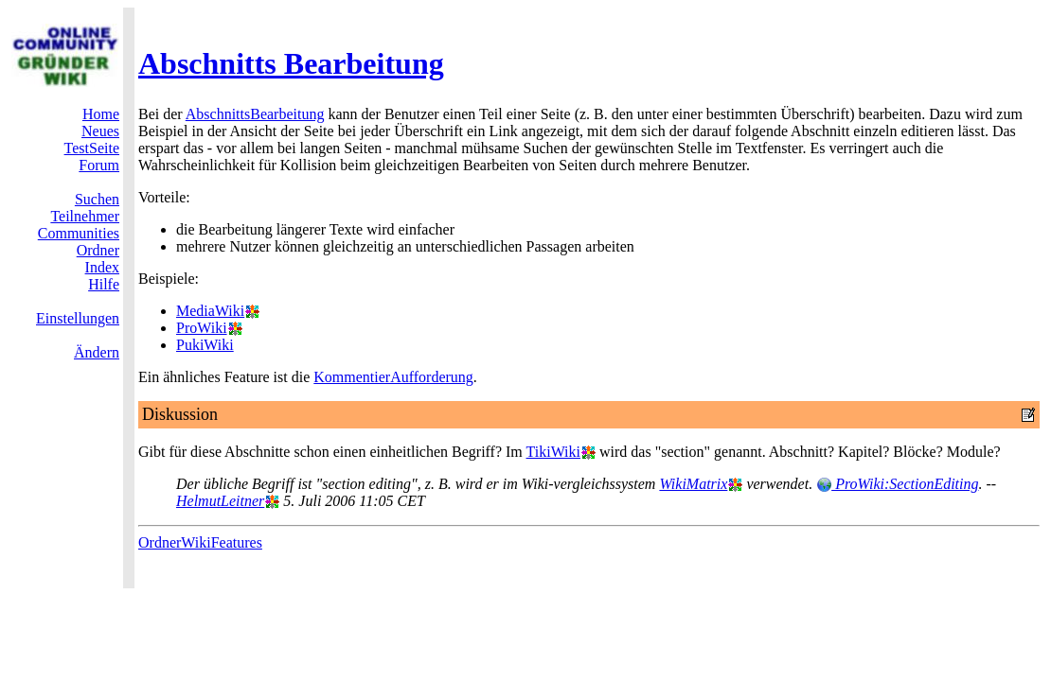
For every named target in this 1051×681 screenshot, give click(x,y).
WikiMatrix (693, 484)
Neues (100, 131)
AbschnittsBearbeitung (255, 114)
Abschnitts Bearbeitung (291, 63)
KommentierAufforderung (393, 377)
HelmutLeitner (220, 501)
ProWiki (201, 328)
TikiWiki (553, 452)
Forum (99, 165)
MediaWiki (210, 311)
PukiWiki (205, 345)
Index (102, 267)
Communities (78, 233)
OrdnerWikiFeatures (200, 542)
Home (100, 114)
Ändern (96, 352)
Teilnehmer (84, 216)
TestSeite (91, 148)
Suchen (97, 199)
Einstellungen (77, 318)
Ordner (98, 250)
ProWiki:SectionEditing (897, 484)
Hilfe (103, 284)
